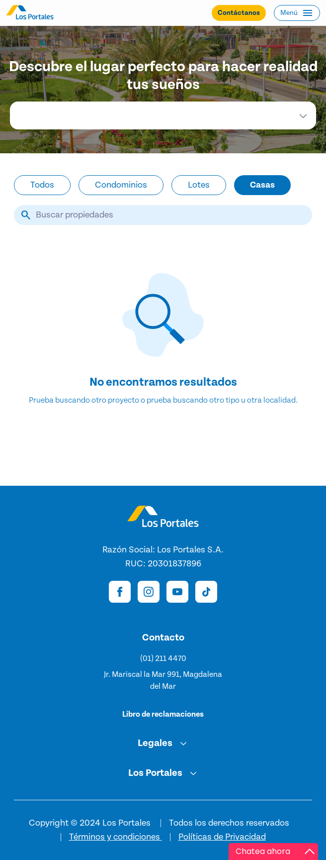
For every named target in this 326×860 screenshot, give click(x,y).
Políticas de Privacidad (222, 837)
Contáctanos (239, 12)
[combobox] (163, 115)
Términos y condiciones (115, 837)
